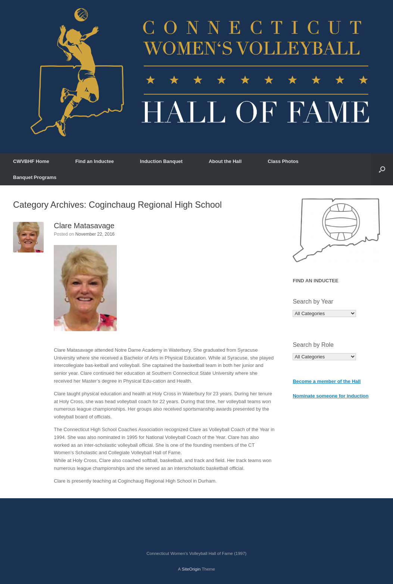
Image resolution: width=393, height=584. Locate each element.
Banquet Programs (34, 177)
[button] (382, 169)
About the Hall (225, 161)
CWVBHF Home (31, 161)
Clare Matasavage (84, 226)
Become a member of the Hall (327, 381)
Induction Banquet (161, 161)
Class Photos (283, 161)
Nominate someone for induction (330, 396)
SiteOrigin (191, 569)
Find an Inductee (94, 161)
